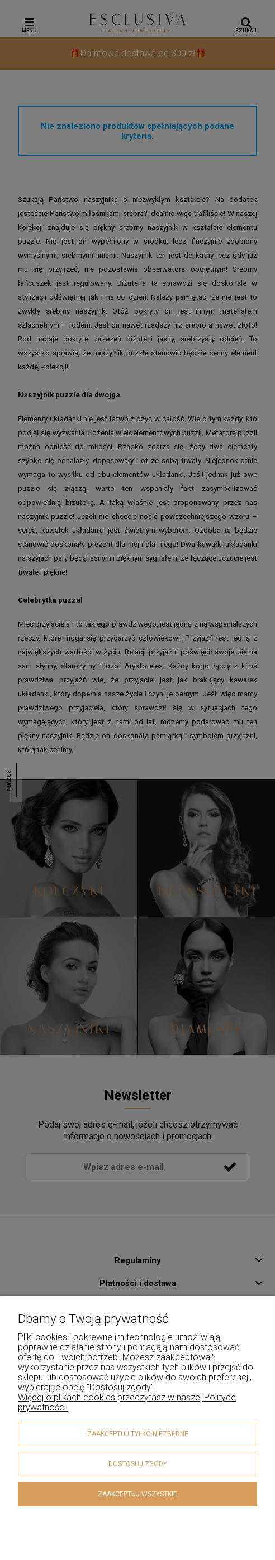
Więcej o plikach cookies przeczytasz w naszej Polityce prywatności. (127, 1402)
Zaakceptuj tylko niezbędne (137, 1434)
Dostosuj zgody (137, 1464)
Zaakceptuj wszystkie (137, 1494)
